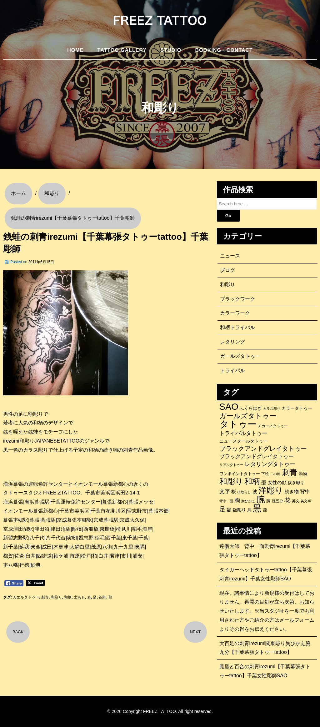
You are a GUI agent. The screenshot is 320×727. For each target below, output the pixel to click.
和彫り (56, 597)
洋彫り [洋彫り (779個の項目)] (270, 490)
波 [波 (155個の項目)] (254, 491)
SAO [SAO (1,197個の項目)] (228, 406)
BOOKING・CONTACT (223, 50)
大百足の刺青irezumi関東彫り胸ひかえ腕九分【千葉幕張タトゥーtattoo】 (265, 648)
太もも (79, 597)
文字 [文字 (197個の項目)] (224, 491)
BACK (17, 631)
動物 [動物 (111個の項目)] (303, 473)
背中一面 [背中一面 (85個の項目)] (226, 501)
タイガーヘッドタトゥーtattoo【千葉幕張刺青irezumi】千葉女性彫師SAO (265, 574)
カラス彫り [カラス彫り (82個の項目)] (271, 408)
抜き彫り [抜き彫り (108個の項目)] (296, 483)
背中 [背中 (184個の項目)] (305, 491)
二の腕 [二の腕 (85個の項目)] (275, 474)
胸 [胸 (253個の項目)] (237, 500)
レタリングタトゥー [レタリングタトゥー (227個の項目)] (270, 464)
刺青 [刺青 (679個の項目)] (290, 472)
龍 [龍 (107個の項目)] (265, 510)
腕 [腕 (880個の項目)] (261, 499)
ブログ (227, 270)
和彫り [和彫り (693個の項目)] (231, 481)
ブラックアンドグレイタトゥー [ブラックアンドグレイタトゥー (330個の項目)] (263, 448)
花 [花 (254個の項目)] (287, 500)
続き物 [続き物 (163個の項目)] (292, 491)
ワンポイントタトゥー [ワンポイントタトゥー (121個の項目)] (239, 473)
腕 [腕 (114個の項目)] (268, 501)
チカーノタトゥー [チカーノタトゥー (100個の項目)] (273, 426)
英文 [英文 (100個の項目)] (295, 501)
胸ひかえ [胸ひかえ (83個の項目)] (248, 501)
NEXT (195, 631)
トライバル (232, 370)
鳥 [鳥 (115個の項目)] (250, 510)
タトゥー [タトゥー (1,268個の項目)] (238, 424)
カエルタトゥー (26, 597)
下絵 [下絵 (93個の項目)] (265, 474)
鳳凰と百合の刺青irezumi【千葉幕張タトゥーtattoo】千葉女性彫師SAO (265, 671)
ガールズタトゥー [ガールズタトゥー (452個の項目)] (247, 416)
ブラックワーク (237, 299)
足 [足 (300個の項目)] (222, 509)
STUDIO (170, 50)
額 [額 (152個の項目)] (229, 509)
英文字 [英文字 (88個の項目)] (306, 501)
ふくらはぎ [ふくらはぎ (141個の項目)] (251, 408)
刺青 (45, 597)
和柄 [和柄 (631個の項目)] (252, 481)
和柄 (68, 597)
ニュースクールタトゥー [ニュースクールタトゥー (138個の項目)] (243, 441)
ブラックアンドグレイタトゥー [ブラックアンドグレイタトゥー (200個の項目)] (256, 456)
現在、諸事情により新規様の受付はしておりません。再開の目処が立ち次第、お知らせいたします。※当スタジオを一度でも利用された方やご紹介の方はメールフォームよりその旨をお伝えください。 (266, 611)
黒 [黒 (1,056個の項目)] (257, 508)
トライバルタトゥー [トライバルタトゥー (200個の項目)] (243, 433)
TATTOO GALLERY (122, 50)
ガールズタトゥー (240, 356)
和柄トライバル (237, 327)
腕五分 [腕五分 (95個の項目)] (277, 501)
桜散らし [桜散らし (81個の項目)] (244, 492)
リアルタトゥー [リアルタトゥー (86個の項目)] (231, 465)
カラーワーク (235, 313)
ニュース (230, 255)
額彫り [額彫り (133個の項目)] (239, 509)
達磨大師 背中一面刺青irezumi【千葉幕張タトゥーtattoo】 (265, 551)
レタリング (232, 341)
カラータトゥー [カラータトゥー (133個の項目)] (297, 408)
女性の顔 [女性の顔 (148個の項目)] (277, 482)
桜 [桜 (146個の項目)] (233, 491)
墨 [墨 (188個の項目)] (263, 482)
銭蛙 (102, 597)
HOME (75, 50)
